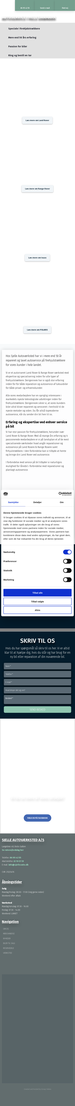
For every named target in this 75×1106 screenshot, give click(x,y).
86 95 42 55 (15, 857)
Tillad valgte (37, 601)
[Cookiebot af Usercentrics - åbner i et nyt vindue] (59, 494)
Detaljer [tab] (37, 502)
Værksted (7, 953)
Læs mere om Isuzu (37, 258)
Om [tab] (62, 502)
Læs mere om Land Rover (37, 120)
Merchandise (9, 933)
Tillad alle (37, 593)
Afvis (37, 610)
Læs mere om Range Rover (37, 189)
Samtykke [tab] (13, 502)
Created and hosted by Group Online (37, 1089)
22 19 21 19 (18, 861)
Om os (6, 929)
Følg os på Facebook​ (37, 818)
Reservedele (8, 948)
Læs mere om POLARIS (37, 330)
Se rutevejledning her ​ (13, 850)
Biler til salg (9, 943)
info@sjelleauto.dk (18, 864)
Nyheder (7, 938)
